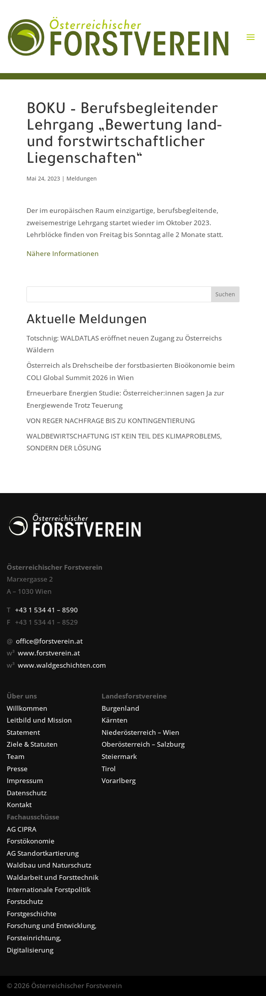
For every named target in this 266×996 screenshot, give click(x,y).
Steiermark (119, 756)
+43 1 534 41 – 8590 (46, 609)
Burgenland (121, 708)
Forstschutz (25, 901)
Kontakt (19, 804)
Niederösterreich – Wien (140, 732)
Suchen (225, 294)
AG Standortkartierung (43, 853)
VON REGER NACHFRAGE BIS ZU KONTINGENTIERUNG (110, 420)
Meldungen (81, 178)
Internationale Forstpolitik (49, 889)
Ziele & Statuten (32, 744)
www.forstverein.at (49, 652)
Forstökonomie (31, 840)
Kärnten (115, 720)
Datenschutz (27, 792)
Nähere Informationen (62, 253)
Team (16, 756)
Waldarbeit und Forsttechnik (52, 877)
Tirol (109, 768)
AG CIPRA (21, 829)
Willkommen (27, 708)
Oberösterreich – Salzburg (143, 744)
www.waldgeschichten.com (62, 665)
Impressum (25, 780)
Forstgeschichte (32, 913)
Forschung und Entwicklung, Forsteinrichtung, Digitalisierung (52, 937)
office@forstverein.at (49, 641)
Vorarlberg (119, 780)
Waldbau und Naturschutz (49, 865)
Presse (17, 768)
